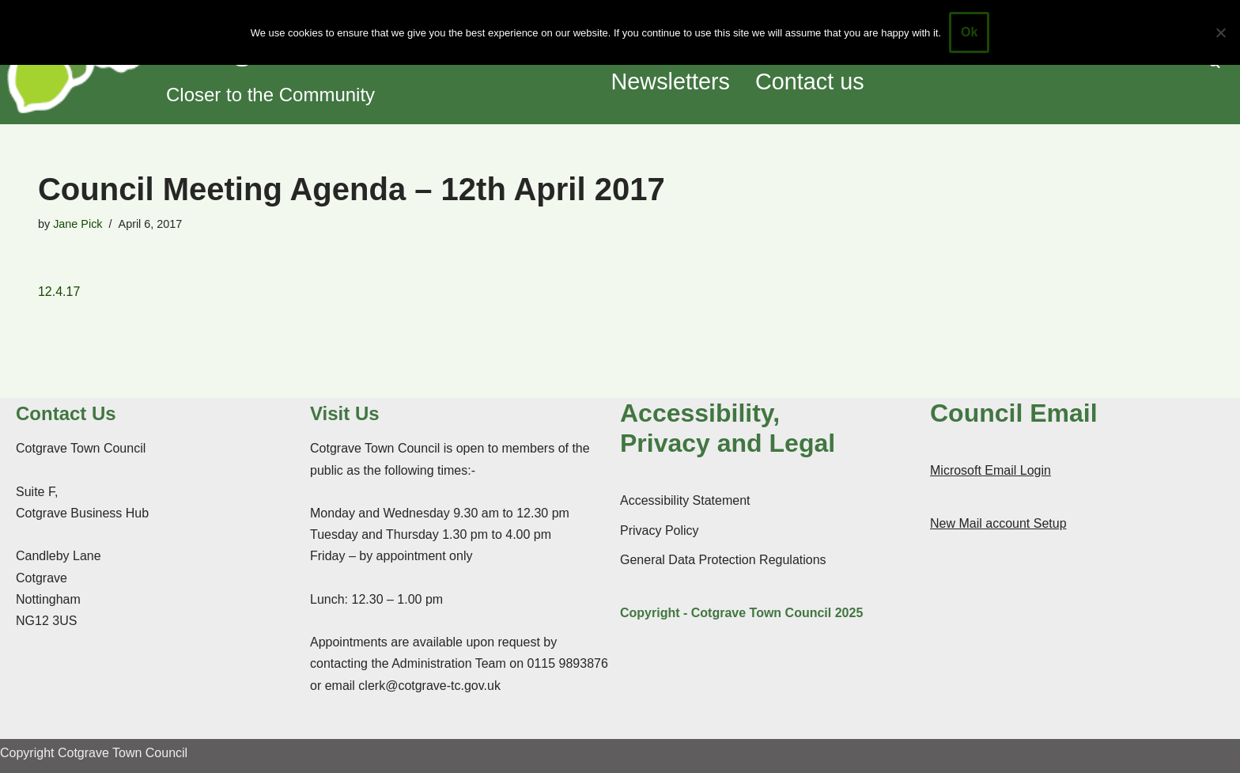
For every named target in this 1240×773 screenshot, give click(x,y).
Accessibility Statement (685, 500)
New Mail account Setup (998, 523)
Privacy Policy (659, 530)
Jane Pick (77, 224)
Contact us (809, 81)
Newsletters (670, 81)
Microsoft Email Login (990, 470)
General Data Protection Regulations (723, 559)
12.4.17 (59, 291)
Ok (969, 32)
